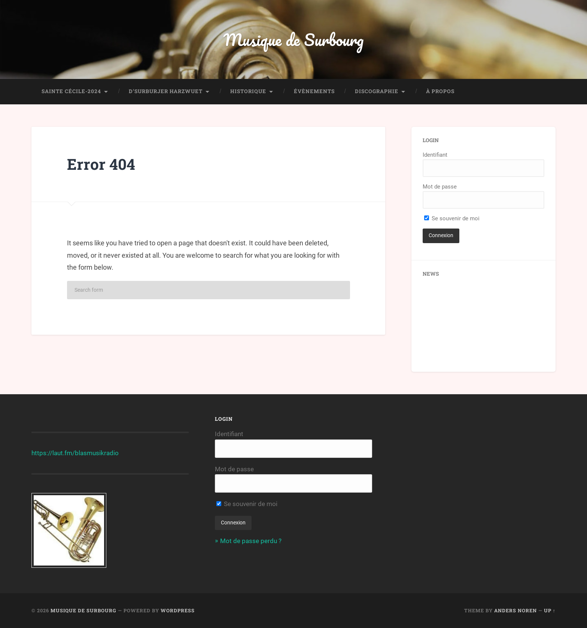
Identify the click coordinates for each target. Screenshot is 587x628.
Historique (248, 91)
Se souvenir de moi (452, 218)
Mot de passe (440, 186)
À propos (440, 91)
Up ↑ (550, 610)
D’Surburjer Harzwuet (166, 91)
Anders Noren (515, 610)
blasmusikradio (97, 453)
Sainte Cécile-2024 (71, 91)
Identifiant (435, 154)
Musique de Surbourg (293, 39)
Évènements (314, 91)
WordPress (178, 610)
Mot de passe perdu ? (251, 541)
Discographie (376, 91)
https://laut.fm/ (53, 453)
